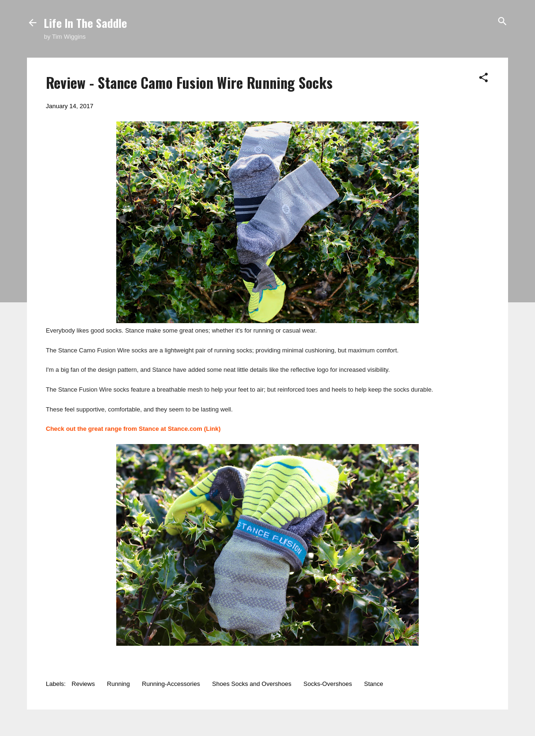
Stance (373, 683)
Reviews (83, 683)
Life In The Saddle (85, 22)
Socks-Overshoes (327, 683)
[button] (483, 78)
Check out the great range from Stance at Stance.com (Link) (133, 428)
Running (118, 683)
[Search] (502, 22)
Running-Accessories (171, 683)
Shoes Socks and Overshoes (252, 683)
